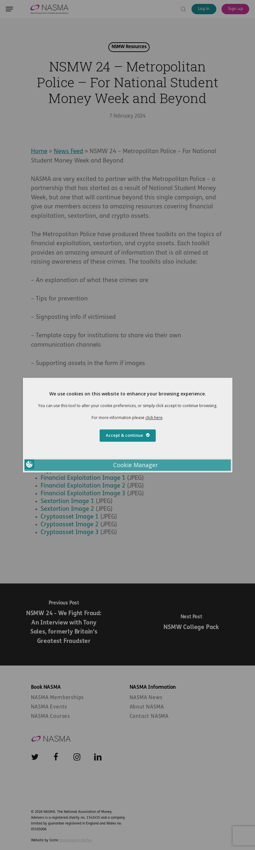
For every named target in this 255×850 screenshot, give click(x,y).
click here (153, 417)
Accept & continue (128, 435)
